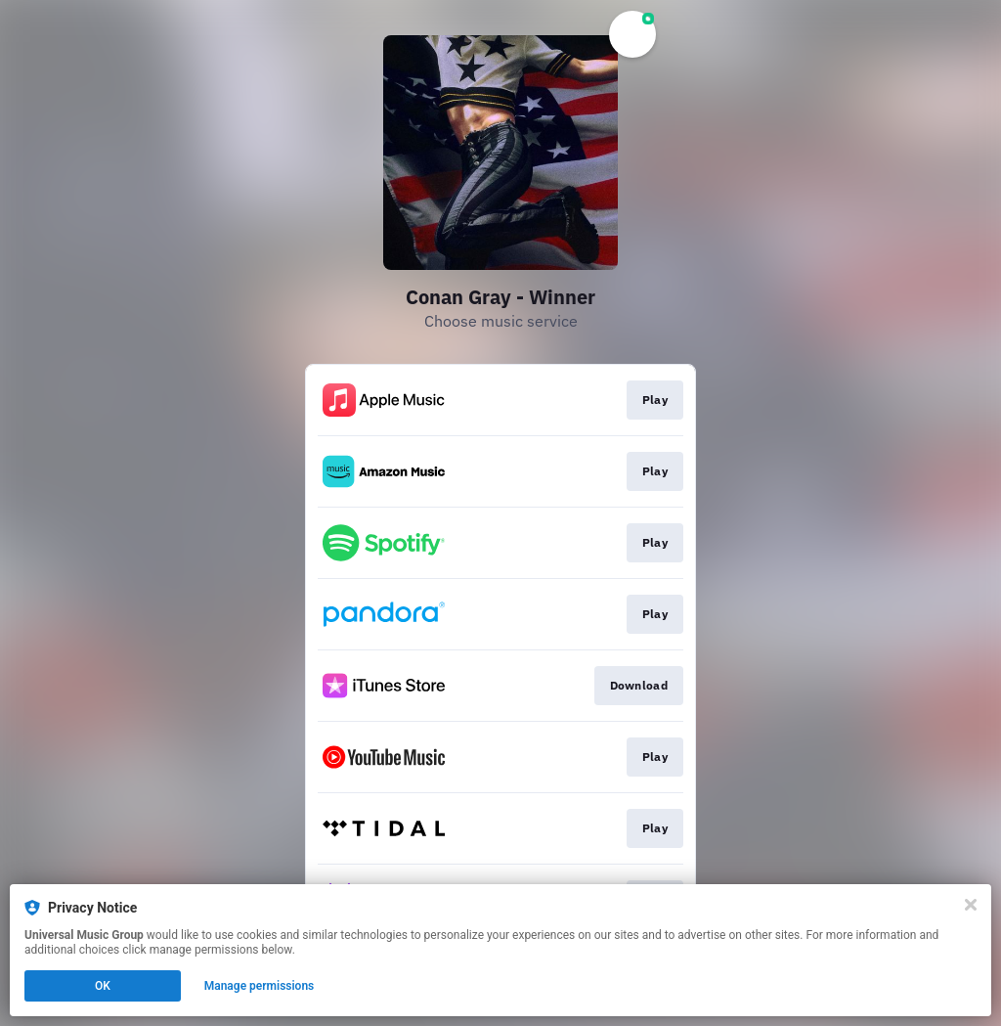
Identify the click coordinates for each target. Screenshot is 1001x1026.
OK (102, 986)
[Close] (970, 904)
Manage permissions (259, 986)
